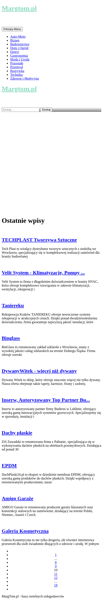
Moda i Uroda (19, 59)
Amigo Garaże (17, 498)
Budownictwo (19, 44)
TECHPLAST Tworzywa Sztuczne (39, 239)
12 (55, 577)
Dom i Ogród (19, 48)
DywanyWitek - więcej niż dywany (39, 371)
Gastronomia (19, 55)
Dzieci (14, 52)
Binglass (11, 338)
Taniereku (13, 305)
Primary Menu (12, 29)
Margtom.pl (19, 8)
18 (55, 585)
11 (55, 574)
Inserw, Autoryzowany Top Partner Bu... (46, 400)
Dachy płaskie (17, 432)
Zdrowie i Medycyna (24, 78)
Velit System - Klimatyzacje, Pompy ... (43, 272)
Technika (16, 74)
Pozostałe (16, 63)
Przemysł (16, 67)
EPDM (9, 465)
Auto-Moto (18, 36)
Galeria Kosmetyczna (25, 531)
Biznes (15, 40)
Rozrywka (17, 71)
